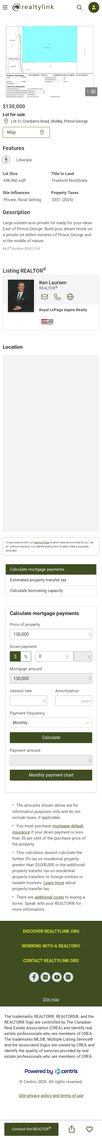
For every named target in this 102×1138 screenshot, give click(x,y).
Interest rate (21, 690)
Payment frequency (27, 713)
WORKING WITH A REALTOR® (51, 946)
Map (26, 132)
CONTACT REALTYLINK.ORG (51, 960)
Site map (51, 999)
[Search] (79, 7)
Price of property (25, 624)
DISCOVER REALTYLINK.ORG (51, 931)
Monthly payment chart (51, 775)
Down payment (23, 646)
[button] (51, 61)
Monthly (20, 722)
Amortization (67, 690)
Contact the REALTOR (31, 1129)
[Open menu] (5, 7)
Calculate (51, 737)
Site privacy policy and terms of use (51, 1095)
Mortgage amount (26, 668)
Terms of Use (41, 542)
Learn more (54, 882)
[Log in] (93, 7)
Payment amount (25, 750)
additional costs (49, 897)
